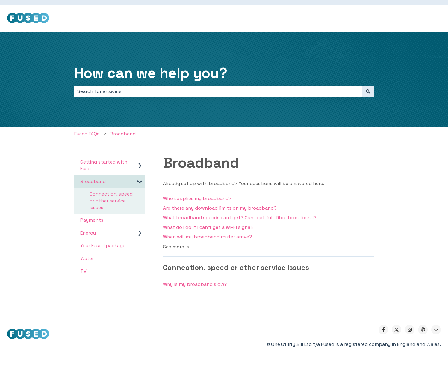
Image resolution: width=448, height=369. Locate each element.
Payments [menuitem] (91, 220)
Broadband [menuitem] (93, 181)
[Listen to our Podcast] (423, 329)
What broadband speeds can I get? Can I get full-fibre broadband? (240, 217)
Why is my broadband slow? (195, 284)
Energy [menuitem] (88, 233)
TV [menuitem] (83, 271)
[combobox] (218, 91)
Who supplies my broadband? (197, 198)
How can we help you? (150, 73)
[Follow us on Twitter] (396, 329)
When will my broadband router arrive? (207, 237)
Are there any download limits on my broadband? (220, 208)
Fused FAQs (86, 133)
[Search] (368, 91)
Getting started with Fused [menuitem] (103, 165)
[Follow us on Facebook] (383, 329)
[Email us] (436, 329)
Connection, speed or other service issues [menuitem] (111, 201)
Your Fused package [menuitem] (102, 245)
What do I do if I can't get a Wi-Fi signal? (209, 227)
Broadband (123, 133)
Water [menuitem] (87, 258)
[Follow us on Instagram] (409, 329)
